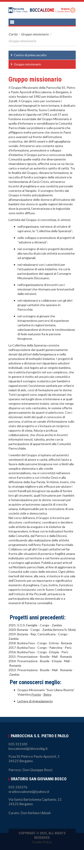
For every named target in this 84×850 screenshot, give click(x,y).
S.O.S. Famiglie (27, 625)
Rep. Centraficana (43, 634)
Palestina (56, 647)
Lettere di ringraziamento (35, 701)
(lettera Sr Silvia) (64, 630)
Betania (22, 630)
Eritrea (54, 643)
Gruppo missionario (35, 34)
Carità (13, 34)
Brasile (45, 656)
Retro (47, 694)
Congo (44, 625)
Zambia (57, 625)
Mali (55, 656)
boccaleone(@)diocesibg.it (28, 748)
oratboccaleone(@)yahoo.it (29, 791)
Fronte (36, 694)
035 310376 (18, 787)
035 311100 (18, 744)
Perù (68, 647)
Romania (66, 656)
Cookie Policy (42, 842)
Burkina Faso (26, 643)
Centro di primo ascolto (30, 55)
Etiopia (54, 652)
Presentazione (27, 656)
